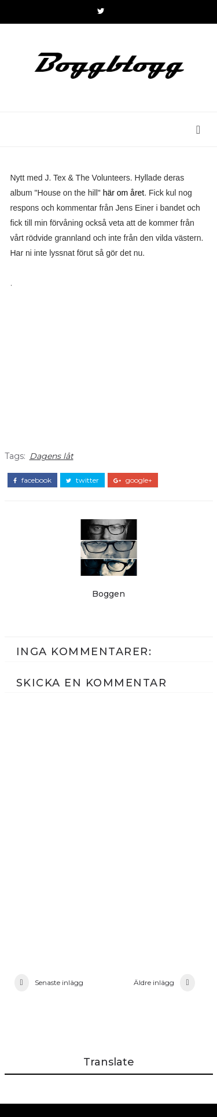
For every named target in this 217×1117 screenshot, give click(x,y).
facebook (32, 486)
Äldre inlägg (154, 993)
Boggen (108, 599)
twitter (82, 486)
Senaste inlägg (59, 993)
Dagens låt (51, 462)
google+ (132, 486)
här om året (124, 198)
